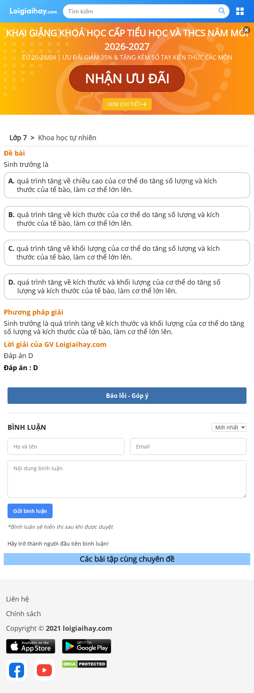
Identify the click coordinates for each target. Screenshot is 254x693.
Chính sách (23, 613)
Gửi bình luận (30, 511)
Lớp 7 (18, 138)
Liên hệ (17, 598)
